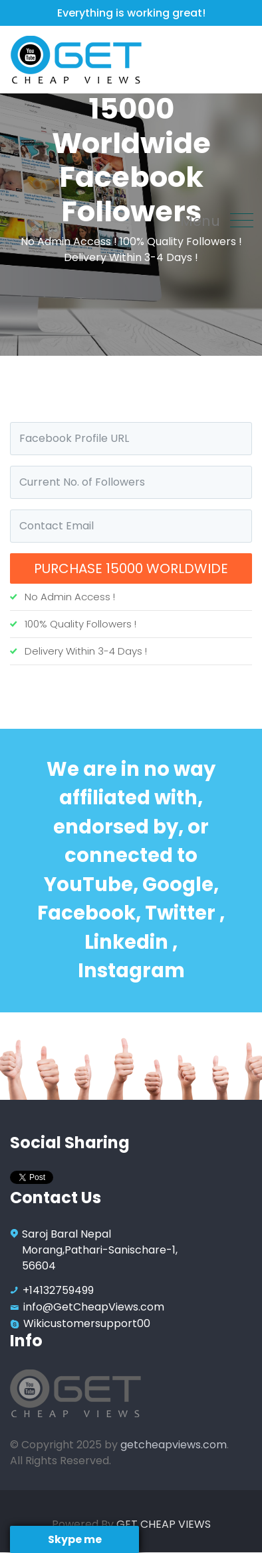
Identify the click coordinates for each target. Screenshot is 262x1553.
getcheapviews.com (173, 1444)
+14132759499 (58, 1290)
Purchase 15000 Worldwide (131, 568)
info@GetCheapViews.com (93, 1306)
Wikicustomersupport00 (86, 1323)
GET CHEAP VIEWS (163, 1524)
